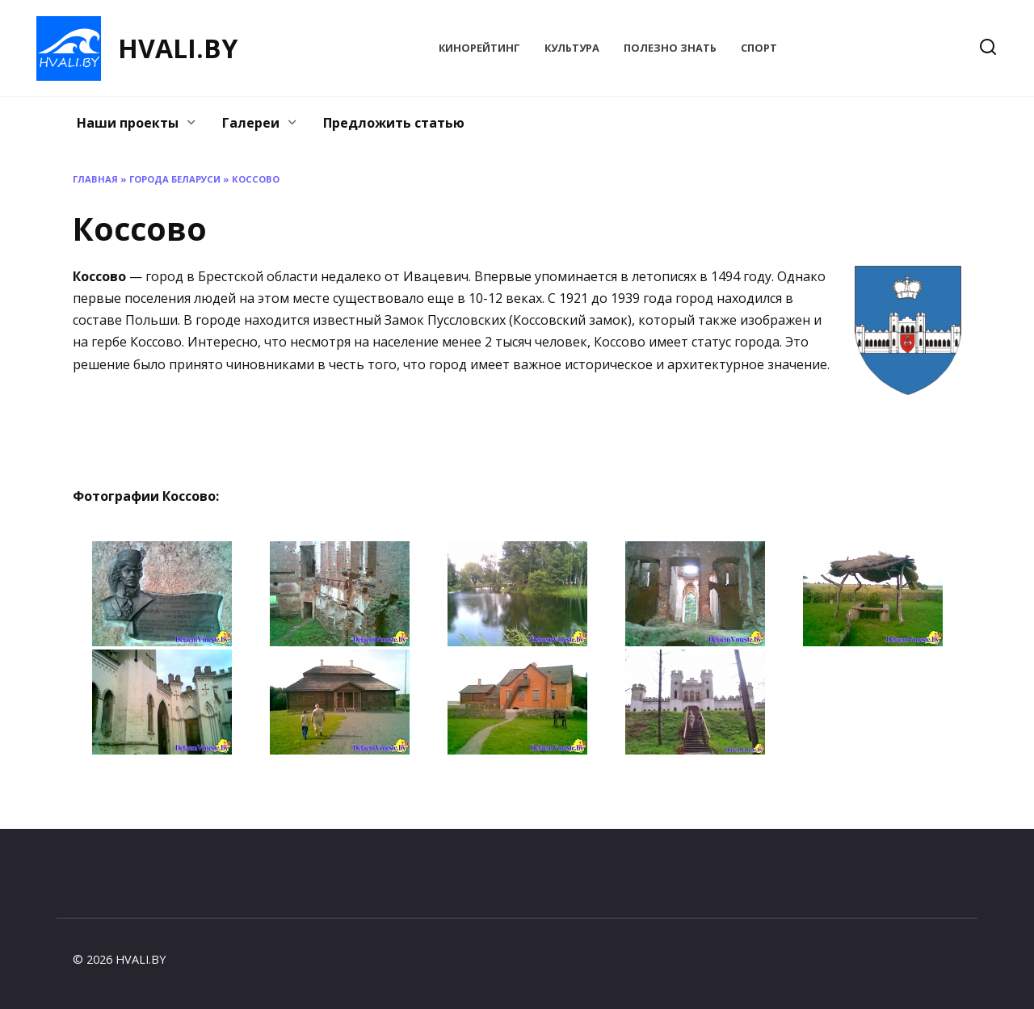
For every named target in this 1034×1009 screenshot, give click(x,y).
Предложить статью (393, 123)
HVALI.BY (177, 48)
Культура (571, 47)
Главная (95, 179)
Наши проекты (128, 123)
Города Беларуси (175, 179)
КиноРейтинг (479, 47)
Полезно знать (670, 47)
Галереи (251, 123)
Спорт (759, 47)
